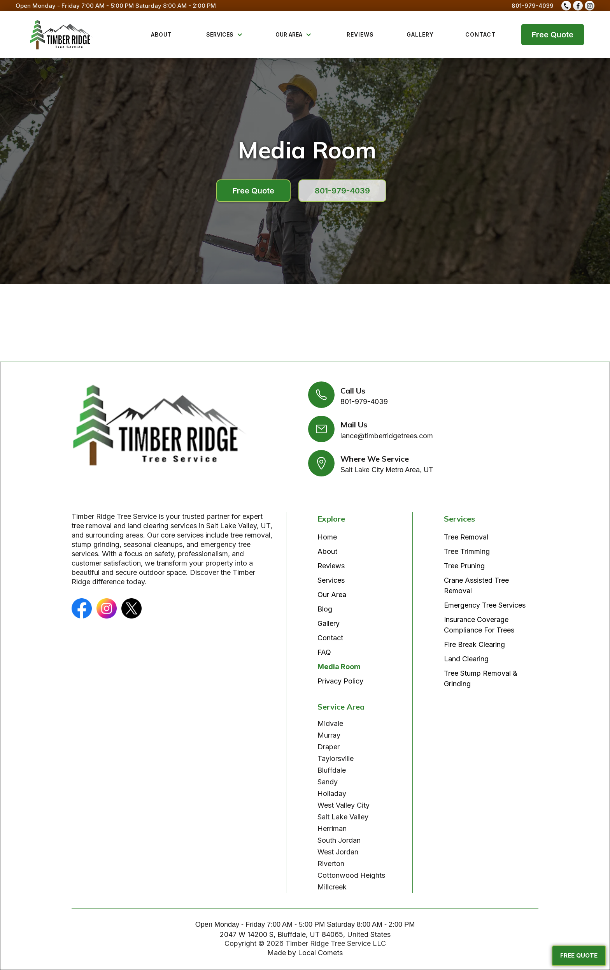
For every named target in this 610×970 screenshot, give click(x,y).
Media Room (339, 666)
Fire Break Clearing (474, 644)
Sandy (327, 782)
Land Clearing (466, 659)
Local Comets (320, 953)
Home (327, 537)
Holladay (331, 793)
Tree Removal (466, 537)
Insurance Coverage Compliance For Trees (479, 624)
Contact (330, 638)
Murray (328, 735)
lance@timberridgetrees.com (386, 436)
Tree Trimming (467, 551)
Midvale (330, 723)
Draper (328, 747)
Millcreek (332, 887)
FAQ (324, 652)
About (327, 551)
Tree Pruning (464, 566)
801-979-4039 (533, 5)
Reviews (331, 566)
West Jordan (337, 852)
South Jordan (339, 840)
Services (331, 580)
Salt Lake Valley (342, 817)
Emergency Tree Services (485, 605)
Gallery (328, 623)
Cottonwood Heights (351, 875)
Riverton (330, 863)
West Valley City (343, 805)
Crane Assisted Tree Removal (476, 585)
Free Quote (552, 34)
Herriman (332, 828)
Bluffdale (331, 770)
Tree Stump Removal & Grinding (480, 678)
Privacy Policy (340, 681)
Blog (324, 609)
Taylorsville (335, 758)
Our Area (331, 594)
